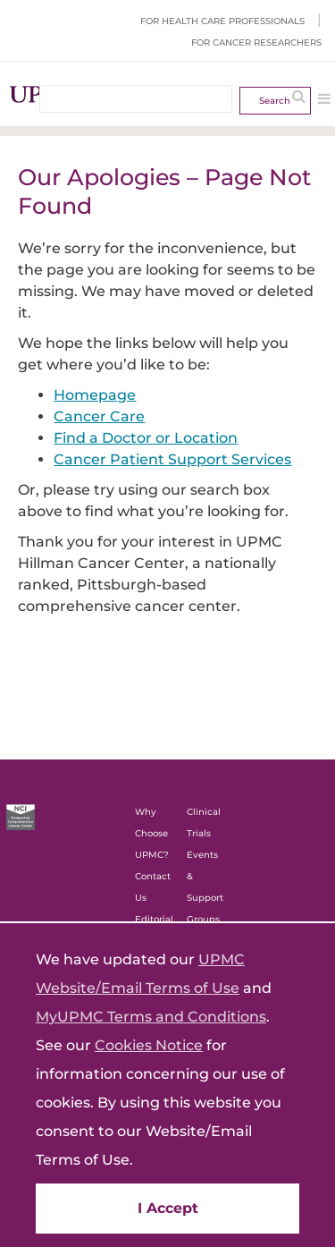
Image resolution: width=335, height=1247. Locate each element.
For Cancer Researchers (256, 42)
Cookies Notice (149, 1045)
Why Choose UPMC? (152, 833)
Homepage (95, 394)
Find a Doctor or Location (146, 437)
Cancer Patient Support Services (172, 459)
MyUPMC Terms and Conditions (151, 1016)
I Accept (168, 1208)
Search (274, 100)
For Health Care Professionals (222, 21)
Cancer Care (99, 416)
